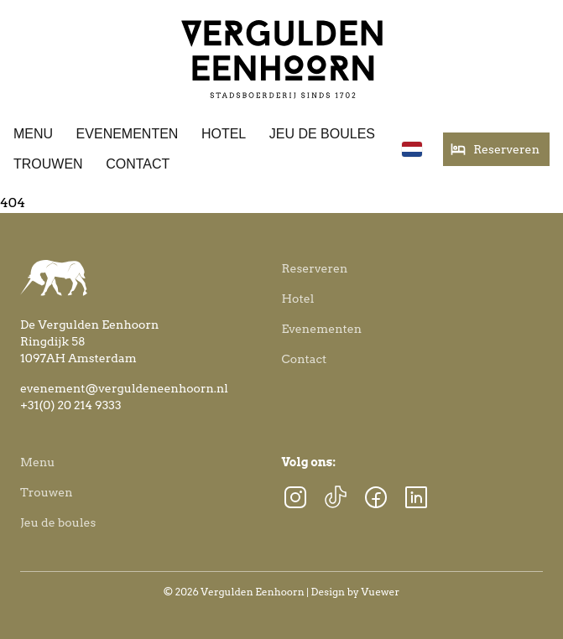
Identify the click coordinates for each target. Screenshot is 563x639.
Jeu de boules (322, 134)
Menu (33, 134)
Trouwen (48, 164)
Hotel (223, 134)
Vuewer (381, 591)
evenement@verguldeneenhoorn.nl (124, 388)
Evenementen (127, 134)
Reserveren (315, 268)
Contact (137, 164)
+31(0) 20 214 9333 (71, 405)
